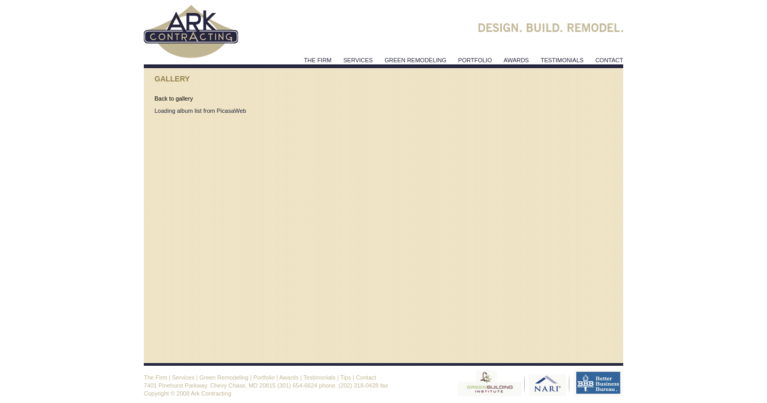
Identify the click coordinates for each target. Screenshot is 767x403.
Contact (366, 377)
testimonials (562, 60)
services (358, 60)
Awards (288, 377)
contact (609, 60)
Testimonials (319, 377)
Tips (345, 377)
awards (515, 60)
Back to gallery (173, 98)
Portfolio (475, 60)
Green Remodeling (415, 60)
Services (183, 377)
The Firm (318, 60)
